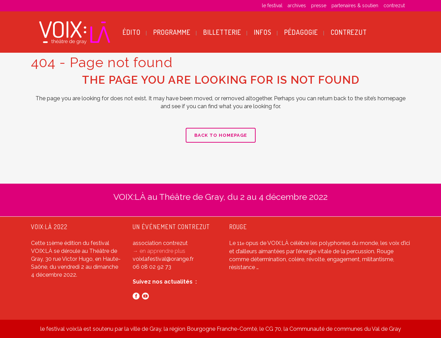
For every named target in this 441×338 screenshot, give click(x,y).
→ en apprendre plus (159, 251)
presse (318, 5)
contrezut (394, 5)
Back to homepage (220, 135)
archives (297, 5)
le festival (272, 5)
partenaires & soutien (354, 5)
